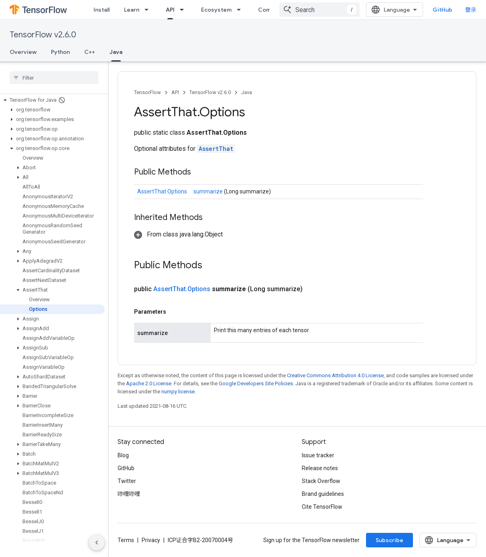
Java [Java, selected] (116, 51)
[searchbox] (54, 77)
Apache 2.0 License (148, 383)
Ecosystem (216, 9)
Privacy (151, 540)
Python (60, 51)
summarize (208, 191)
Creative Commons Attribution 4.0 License (335, 375)
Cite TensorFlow (322, 507)
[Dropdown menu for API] (184, 9)
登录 (470, 9)
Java (246, 92)
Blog (123, 455)
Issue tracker (318, 455)
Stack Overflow (321, 481)
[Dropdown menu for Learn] (149, 9)
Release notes (320, 468)
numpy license (178, 391)
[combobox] (319, 9)
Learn (131, 9)
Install (102, 9)
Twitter (127, 481)
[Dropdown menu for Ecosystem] (241, 9)
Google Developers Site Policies (256, 383)
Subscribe (389, 540)
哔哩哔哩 (129, 494)
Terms (126, 540)
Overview (23, 51)
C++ (89, 51)
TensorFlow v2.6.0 (43, 35)
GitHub (442, 9)
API (175, 92)
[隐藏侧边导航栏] (97, 542)
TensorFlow (147, 92)
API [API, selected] (170, 9)
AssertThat (216, 148)
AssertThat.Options (162, 191)
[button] (52, 100)
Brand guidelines (323, 494)
